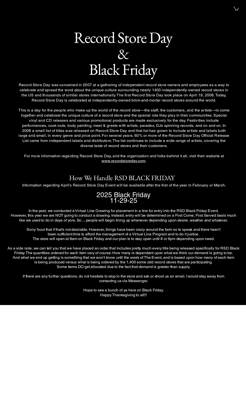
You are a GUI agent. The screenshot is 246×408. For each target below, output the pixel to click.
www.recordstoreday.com (124, 160)
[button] (236, 8)
